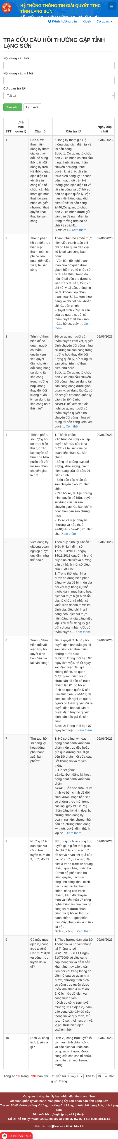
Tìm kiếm (12, 107)
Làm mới (32, 107)
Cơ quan (104, 21)
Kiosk (87, 21)
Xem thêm (79, 230)
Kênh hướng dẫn (62, 21)
